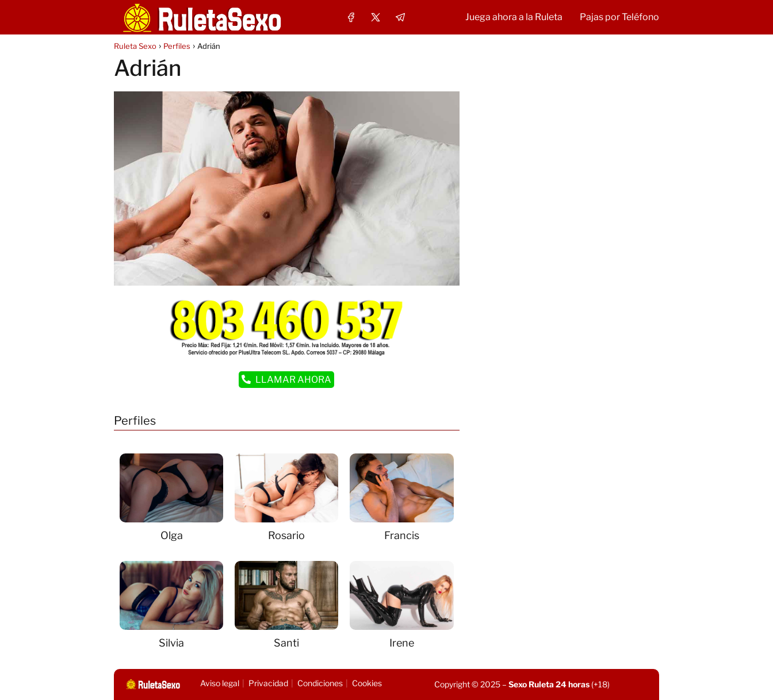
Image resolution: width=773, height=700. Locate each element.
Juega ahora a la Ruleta (513, 16)
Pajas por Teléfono (619, 16)
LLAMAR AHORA (286, 379)
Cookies (367, 683)
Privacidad (268, 683)
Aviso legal (219, 683)
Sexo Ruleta (531, 684)
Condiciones (320, 683)
